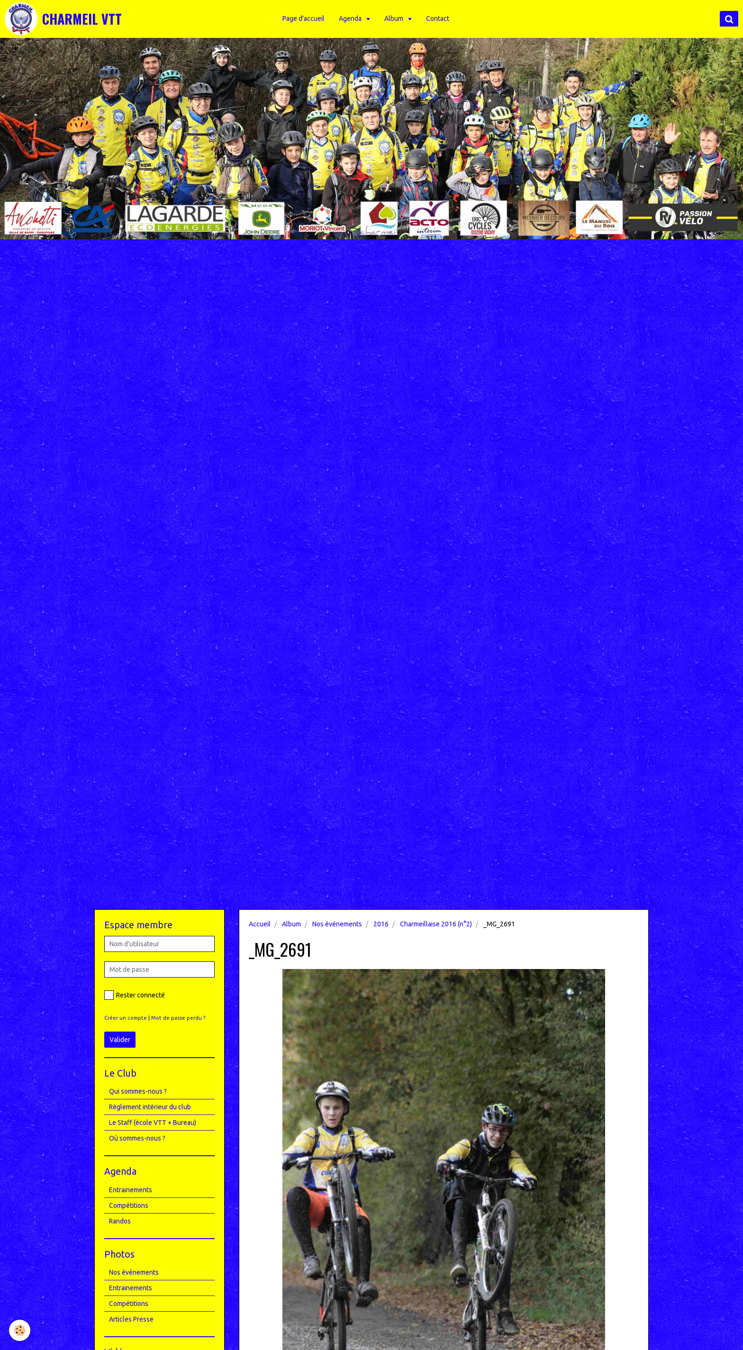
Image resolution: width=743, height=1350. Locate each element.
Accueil (260, 924)
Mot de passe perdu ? (178, 1018)
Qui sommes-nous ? (138, 1091)
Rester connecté (134, 995)
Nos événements (337, 924)
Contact (438, 18)
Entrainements (130, 1190)
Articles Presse (131, 1319)
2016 (381, 924)
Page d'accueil (304, 18)
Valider (119, 1039)
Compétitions (128, 1205)
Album (395, 18)
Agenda (352, 18)
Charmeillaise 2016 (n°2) (436, 924)
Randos (120, 1221)
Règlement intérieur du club (150, 1107)
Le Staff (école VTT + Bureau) (152, 1122)
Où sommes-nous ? (137, 1138)
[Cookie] (20, 1330)
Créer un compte (125, 1018)
